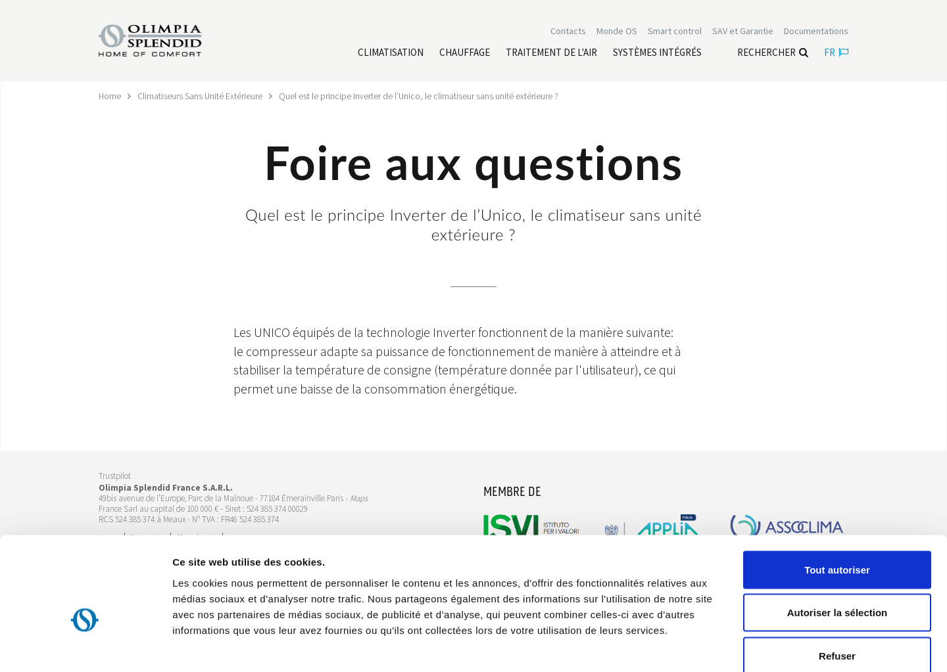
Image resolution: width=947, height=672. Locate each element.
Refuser (837, 585)
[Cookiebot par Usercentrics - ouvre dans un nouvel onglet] (85, 646)
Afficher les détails (724, 646)
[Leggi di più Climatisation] (391, 53)
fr (836, 53)
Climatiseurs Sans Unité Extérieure (201, 96)
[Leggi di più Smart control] (675, 31)
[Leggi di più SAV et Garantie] (742, 31)
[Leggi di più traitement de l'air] (551, 53)
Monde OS (616, 31)
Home (110, 96)
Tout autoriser (837, 499)
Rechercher (772, 53)
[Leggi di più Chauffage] (464, 53)
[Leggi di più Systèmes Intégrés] (657, 53)
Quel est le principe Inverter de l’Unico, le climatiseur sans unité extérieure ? (420, 96)
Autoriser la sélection (837, 543)
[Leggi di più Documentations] (816, 31)
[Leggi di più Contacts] (568, 31)
